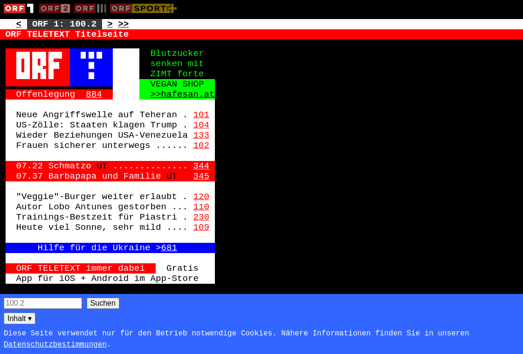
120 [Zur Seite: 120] (201, 197)
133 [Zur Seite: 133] (201, 135)
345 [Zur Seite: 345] (201, 176)
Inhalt (19, 318)
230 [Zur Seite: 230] (201, 217)
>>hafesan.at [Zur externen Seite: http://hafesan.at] (182, 94)
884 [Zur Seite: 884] (94, 94)
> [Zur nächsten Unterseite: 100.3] (110, 24)
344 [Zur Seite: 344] (201, 166)
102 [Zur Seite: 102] (201, 145)
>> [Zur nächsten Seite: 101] (123, 24)
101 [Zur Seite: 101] (201, 115)
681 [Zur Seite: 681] (169, 248)
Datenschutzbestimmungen (55, 345)
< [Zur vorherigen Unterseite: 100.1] (19, 24)
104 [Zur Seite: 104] (201, 125)
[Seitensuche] (43, 303)
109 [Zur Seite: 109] (201, 227)
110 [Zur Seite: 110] (201, 207)
